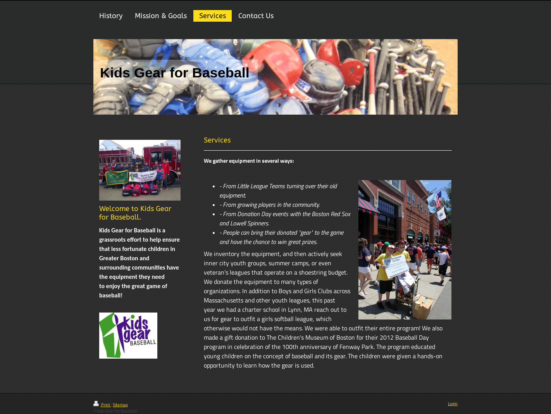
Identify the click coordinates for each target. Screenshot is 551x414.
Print (102, 405)
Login (453, 403)
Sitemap (120, 405)
